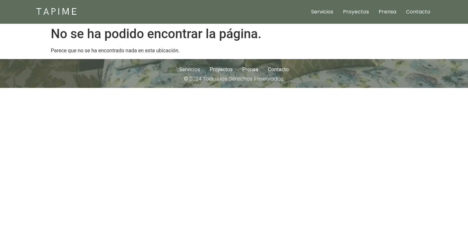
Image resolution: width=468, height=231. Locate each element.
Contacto (418, 11)
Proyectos (356, 11)
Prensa (387, 11)
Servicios (322, 11)
